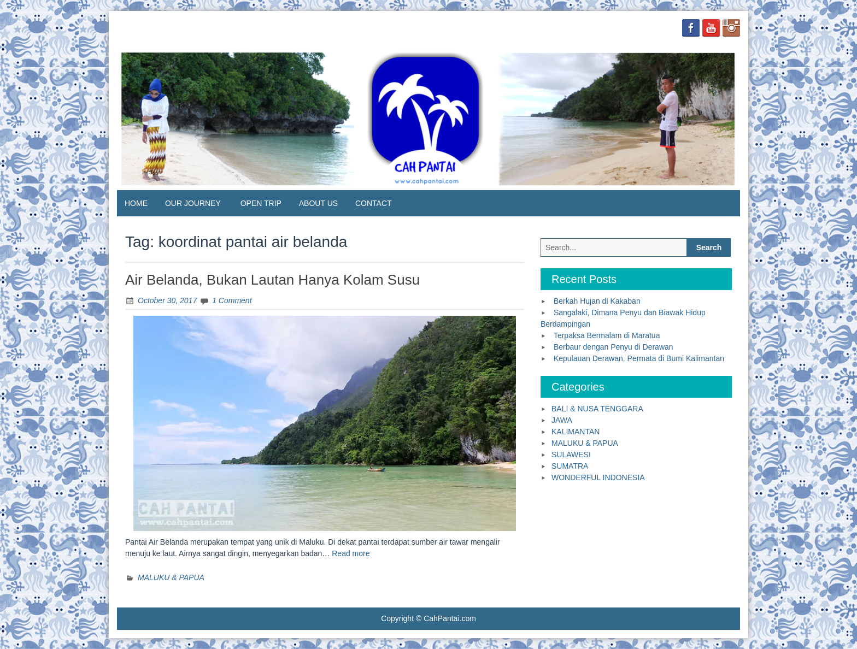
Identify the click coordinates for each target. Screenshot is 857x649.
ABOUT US (318, 203)
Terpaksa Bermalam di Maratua (607, 335)
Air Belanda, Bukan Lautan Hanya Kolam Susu (272, 280)
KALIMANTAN (575, 431)
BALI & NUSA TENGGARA (597, 408)
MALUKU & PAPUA (171, 577)
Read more (350, 553)
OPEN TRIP (260, 203)
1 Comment (231, 300)
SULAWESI (571, 454)
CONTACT (373, 203)
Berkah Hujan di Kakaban (597, 301)
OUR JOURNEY (193, 203)
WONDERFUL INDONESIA (598, 477)
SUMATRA (569, 466)
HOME (136, 203)
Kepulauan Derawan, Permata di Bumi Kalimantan (639, 358)
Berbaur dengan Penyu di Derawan (613, 347)
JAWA (561, 420)
